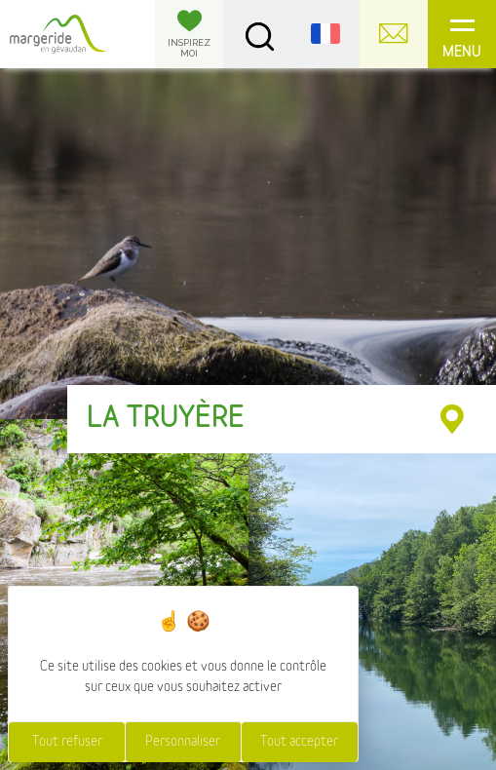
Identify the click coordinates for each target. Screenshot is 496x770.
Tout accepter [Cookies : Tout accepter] (299, 742)
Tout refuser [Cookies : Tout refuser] (67, 742)
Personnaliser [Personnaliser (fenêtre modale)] (182, 742)
